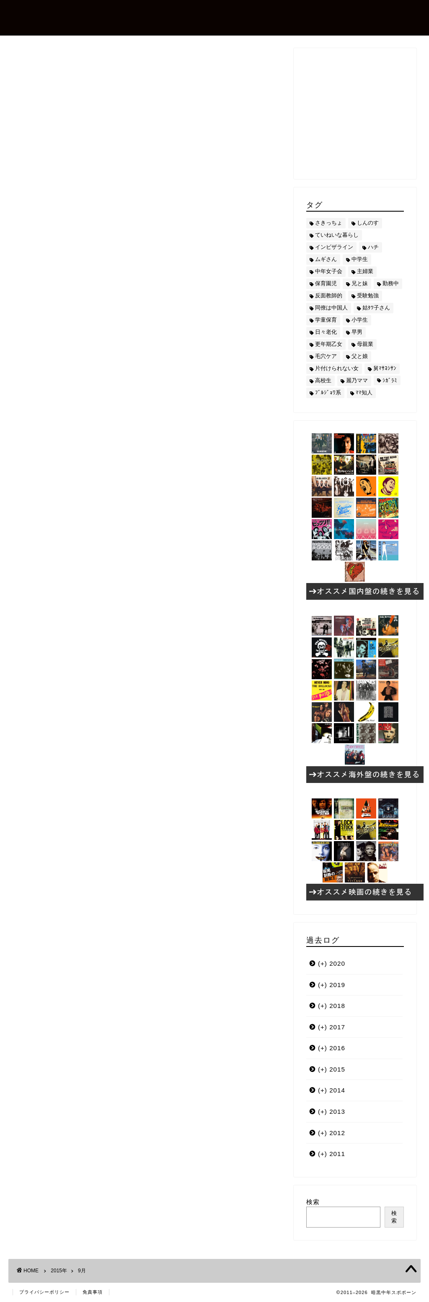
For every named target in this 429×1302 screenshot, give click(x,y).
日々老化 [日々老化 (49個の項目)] (326, 332)
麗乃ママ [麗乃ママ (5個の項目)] (357, 380)
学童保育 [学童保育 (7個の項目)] (326, 320)
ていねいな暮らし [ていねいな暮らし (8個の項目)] (337, 235)
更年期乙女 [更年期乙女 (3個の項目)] (328, 344)
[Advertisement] (367, 113)
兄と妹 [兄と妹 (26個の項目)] (359, 283)
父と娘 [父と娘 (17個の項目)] (359, 356)
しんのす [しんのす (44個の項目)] (368, 223)
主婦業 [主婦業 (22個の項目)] (365, 271)
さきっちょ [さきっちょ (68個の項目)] (328, 223)
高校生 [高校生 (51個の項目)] (323, 380)
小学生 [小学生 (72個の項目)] (359, 320)
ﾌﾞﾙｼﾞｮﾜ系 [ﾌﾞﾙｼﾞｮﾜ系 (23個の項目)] (328, 392)
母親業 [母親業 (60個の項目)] (365, 344)
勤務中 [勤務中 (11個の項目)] (390, 283)
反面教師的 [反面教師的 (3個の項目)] (328, 295)
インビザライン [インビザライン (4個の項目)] (334, 247)
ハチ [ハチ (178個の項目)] (373, 247)
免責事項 (93, 1291)
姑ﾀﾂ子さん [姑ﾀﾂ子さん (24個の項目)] (376, 307)
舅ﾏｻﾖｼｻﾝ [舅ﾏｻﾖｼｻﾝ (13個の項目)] (384, 368)
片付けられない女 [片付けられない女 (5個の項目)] (337, 368)
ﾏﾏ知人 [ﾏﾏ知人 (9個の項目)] (364, 392)
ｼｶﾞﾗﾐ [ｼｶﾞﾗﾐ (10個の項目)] (389, 380)
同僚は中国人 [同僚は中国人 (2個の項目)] (331, 307)
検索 (313, 1201)
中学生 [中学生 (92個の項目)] (359, 259)
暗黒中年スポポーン (77, 17)
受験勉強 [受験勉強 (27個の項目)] (368, 295)
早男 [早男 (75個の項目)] (356, 332)
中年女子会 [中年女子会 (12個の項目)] (328, 271)
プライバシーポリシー (44, 1291)
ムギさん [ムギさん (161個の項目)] (326, 259)
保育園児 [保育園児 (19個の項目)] (326, 283)
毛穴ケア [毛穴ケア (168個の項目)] (326, 356)
